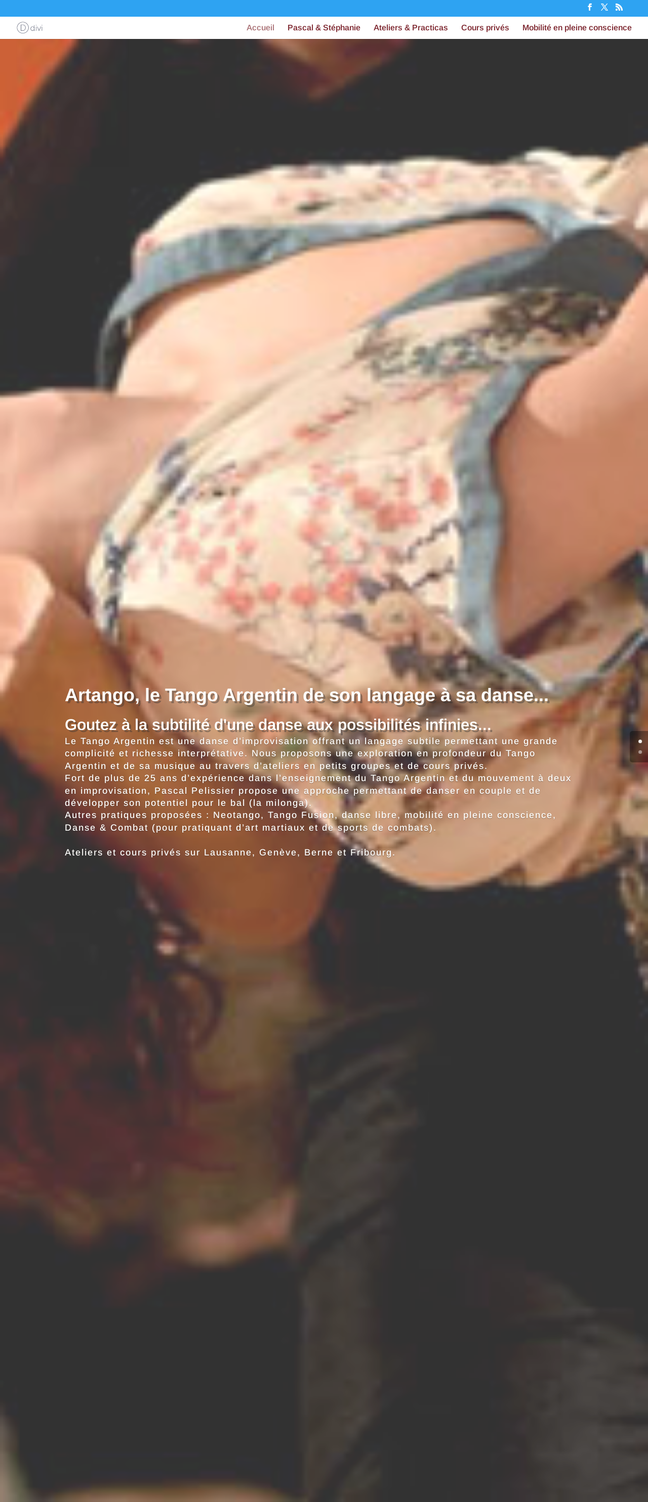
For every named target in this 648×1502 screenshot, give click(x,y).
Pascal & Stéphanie (324, 28)
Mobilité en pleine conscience (577, 28)
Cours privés (485, 28)
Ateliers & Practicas (411, 28)
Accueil (260, 28)
